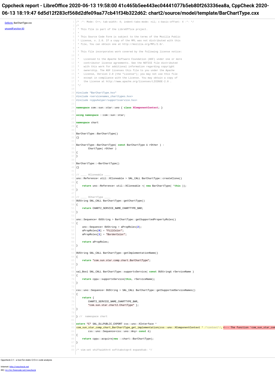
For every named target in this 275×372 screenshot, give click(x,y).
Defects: (9, 23)
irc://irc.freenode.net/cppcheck (20, 370)
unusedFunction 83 (14, 28)
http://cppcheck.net (19, 366)
